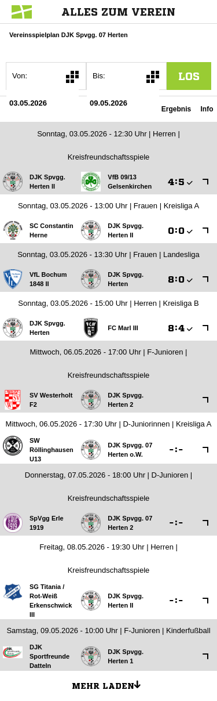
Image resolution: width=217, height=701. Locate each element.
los (189, 76)
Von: (19, 75)
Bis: (99, 75)
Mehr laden (110, 684)
